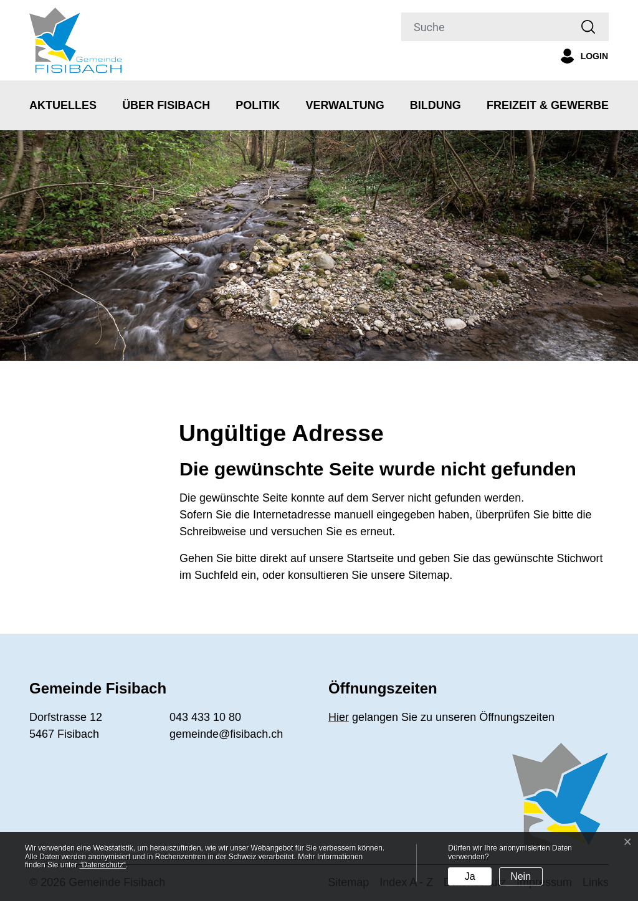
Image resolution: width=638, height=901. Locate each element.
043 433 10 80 (205, 717)
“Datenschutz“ (102, 864)
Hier (338, 717)
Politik (258, 105)
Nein (520, 876)
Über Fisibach (166, 105)
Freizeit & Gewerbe (548, 105)
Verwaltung (344, 105)
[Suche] (484, 26)
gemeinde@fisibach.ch (226, 734)
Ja (470, 876)
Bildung (435, 105)
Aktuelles (63, 105)
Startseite (370, 558)
